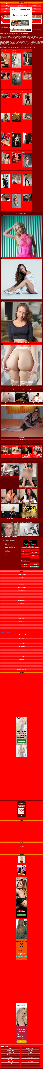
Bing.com (35, 564)
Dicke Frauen (34, 552)
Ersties (30, 1059)
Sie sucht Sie (34, 5)
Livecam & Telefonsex (7, 9)
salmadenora (25, 28)
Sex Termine (21, 643)
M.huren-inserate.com (35, 549)
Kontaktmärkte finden (21, 606)
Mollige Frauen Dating (21, 634)
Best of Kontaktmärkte (21, 610)
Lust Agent (21, 618)
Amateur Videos (21, 624)
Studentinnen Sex (21, 597)
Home (7, 3)
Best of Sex (21, 656)
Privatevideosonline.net (34, 550)
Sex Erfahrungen (21, 662)
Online (15, 22)
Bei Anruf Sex (10, 1052)
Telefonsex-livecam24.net (25, 554)
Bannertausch (21, 649)
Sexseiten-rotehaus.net (34, 553)
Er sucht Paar (7, 5)
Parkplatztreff (21, 577)
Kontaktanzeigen (21, 590)
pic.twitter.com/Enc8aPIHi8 (6, 547)
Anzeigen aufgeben (34, 9)
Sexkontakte (21, 614)
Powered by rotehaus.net (34, 557)
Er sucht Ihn (34, 3)
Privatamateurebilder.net (25, 549)
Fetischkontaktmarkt (21, 603)
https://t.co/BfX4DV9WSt (6, 546)
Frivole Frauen (10, 1055)
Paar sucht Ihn (34, 6)
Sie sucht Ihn (20, 5)
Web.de (25, 566)
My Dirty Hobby (21, 621)
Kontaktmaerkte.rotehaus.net (25, 547)
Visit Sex (10, 1059)
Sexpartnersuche (25, 556)
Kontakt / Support (7, 11)
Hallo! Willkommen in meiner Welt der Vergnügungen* (21, 365)
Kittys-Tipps (21, 638)
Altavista (25, 564)
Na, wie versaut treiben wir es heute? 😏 (21, 322)
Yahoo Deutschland (35, 563)
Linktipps (21, 653)
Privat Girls (30, 1063)
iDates (10, 1066)
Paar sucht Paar (7, 8)
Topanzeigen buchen (22, 574)
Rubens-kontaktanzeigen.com (25, 551)
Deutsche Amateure (21, 627)
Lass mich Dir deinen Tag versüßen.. (21, 236)
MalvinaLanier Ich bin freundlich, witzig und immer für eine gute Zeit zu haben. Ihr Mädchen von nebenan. (27, 452)
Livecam (30, 1055)
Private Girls (10, 1057)
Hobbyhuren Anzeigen (21, 587)
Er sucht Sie (21, 3)
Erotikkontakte (21, 843)
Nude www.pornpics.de (21, 669)
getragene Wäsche (21, 600)
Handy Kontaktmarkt (21, 593)
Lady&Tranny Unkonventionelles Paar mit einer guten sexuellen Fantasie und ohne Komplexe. (37, 452)
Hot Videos (30, 1052)
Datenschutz (34, 11)
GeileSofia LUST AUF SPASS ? (16, 450)
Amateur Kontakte (21, 580)
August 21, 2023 (6, 553)
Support (10, 1048)
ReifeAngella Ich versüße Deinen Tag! (6, 450)
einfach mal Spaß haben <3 (21, 279)
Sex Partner (10, 1063)
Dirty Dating (30, 1050)
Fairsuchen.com (35, 555)
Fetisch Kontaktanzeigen (21, 849)
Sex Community (22, 666)
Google (25, 561)
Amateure (10, 1061)
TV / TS (34, 8)
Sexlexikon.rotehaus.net (34, 547)
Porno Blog (21, 659)
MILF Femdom (21, 851)
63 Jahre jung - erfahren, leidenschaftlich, (10, 530)
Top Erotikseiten (21, 646)
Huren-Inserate (21, 584)
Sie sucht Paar (7, 6)
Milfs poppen (10, 1050)
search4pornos (21, 846)
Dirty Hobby (30, 1057)
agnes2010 (15, 28)
